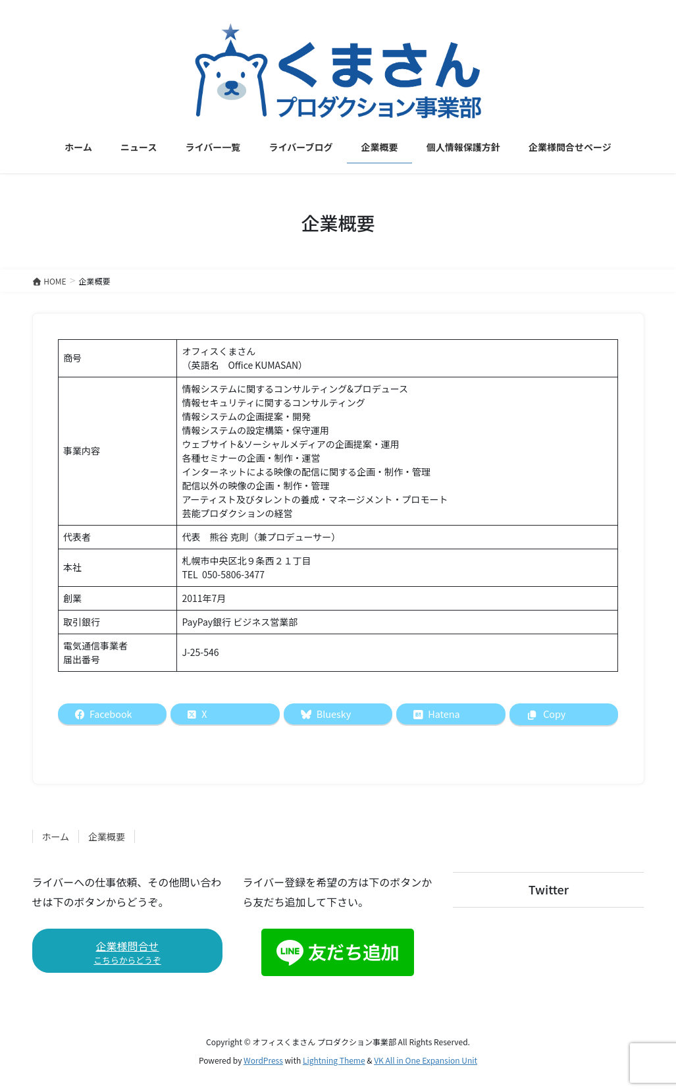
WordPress (263, 1060)
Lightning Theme (334, 1060)
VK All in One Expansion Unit (425, 1060)
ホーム (56, 836)
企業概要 (106, 836)
